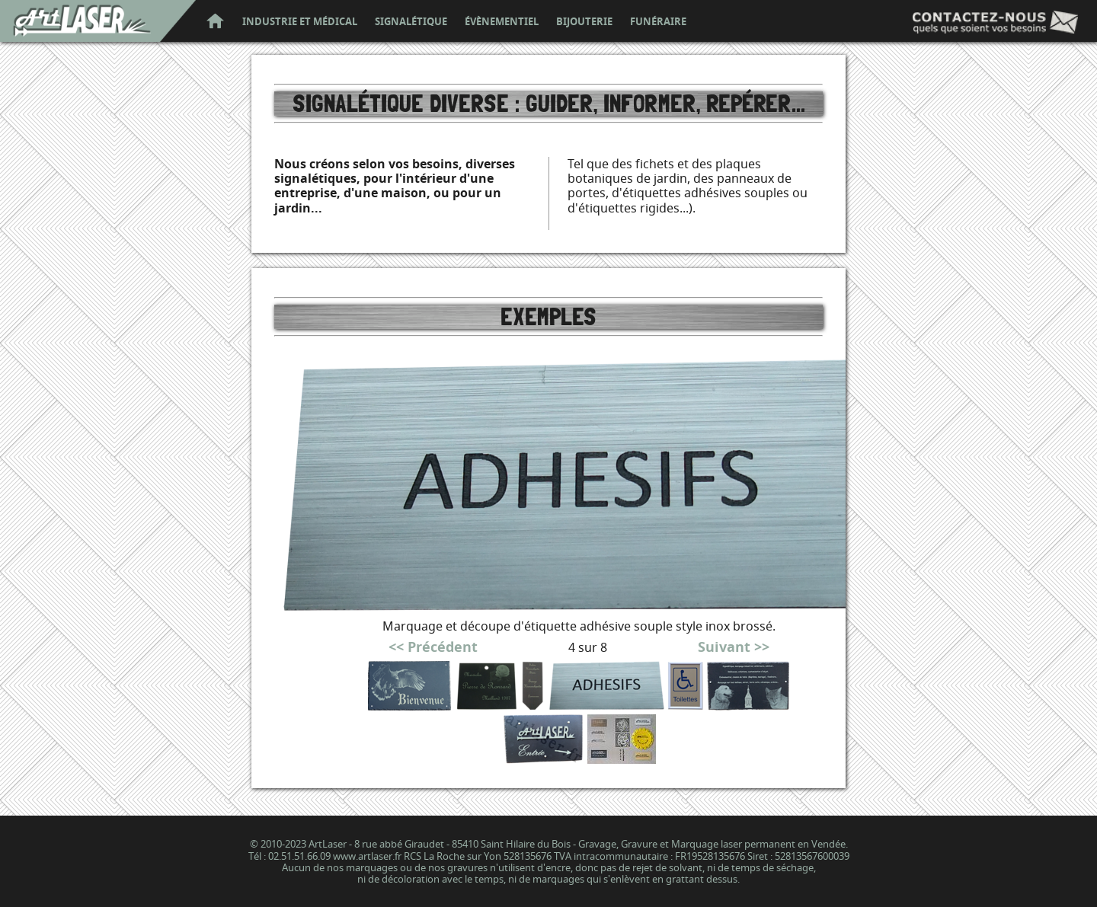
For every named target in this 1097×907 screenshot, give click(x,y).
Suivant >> (733, 646)
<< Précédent (433, 646)
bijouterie (584, 22)
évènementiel (502, 22)
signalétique (411, 22)
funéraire (658, 22)
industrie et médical (299, 22)
